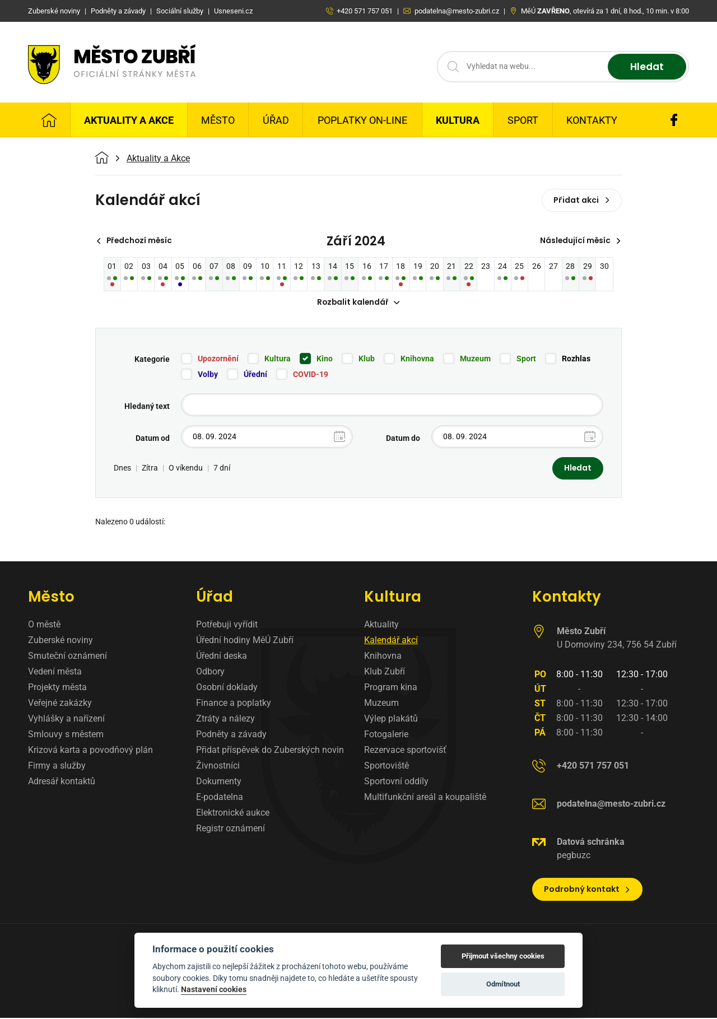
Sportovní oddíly (396, 782)
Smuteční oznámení (67, 657)
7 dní (221, 468)
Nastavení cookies (213, 989)
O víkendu (186, 468)
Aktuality (381, 625)
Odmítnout (503, 984)
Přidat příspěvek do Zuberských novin (270, 751)
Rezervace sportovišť (405, 751)
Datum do (403, 438)
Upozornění (218, 359)
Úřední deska (221, 657)
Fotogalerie (386, 735)
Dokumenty (218, 782)
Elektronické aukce (232, 813)
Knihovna (417, 359)
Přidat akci (581, 200)
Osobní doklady (227, 688)
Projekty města (57, 688)
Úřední (255, 374)
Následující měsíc (579, 240)
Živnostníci (218, 766)
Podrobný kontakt (587, 890)
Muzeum (475, 359)
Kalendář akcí (391, 641)
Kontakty (591, 120)
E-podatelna (219, 798)
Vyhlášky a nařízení (66, 719)
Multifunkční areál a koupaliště (425, 798)
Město (218, 120)
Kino (324, 359)
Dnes (122, 468)
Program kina (390, 688)
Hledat (645, 67)
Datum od (153, 438)
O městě (44, 625)
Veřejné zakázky (60, 704)
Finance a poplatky (233, 704)
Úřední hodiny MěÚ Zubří (245, 641)
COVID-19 (310, 374)
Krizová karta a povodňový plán (90, 751)
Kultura (457, 120)
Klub (366, 359)
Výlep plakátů (391, 719)
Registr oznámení (230, 829)
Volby (208, 374)
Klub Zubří (384, 672)
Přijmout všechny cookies (503, 956)
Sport (523, 120)
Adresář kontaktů (61, 782)
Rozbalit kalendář (358, 303)
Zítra (150, 468)
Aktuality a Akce (129, 120)
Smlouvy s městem (66, 735)
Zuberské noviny (60, 641)
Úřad (276, 120)
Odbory (210, 672)
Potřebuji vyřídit (227, 625)
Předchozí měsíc (136, 240)
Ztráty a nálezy (225, 719)
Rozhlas (576, 359)
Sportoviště (386, 766)
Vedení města (55, 672)
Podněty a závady (231, 735)
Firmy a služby (57, 766)
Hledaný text (147, 406)
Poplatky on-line (362, 120)
